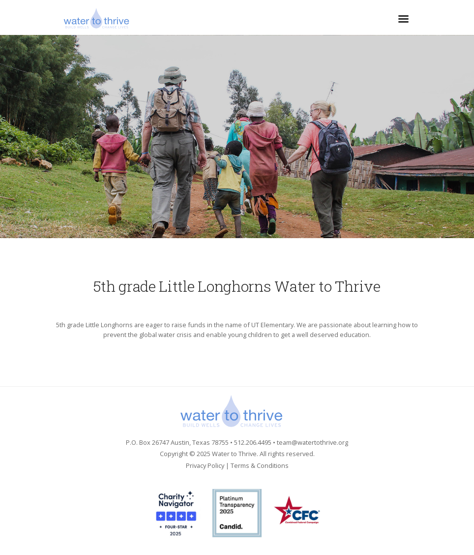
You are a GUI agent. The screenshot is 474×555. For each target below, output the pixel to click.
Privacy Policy (205, 465)
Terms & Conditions (260, 465)
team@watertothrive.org (312, 442)
